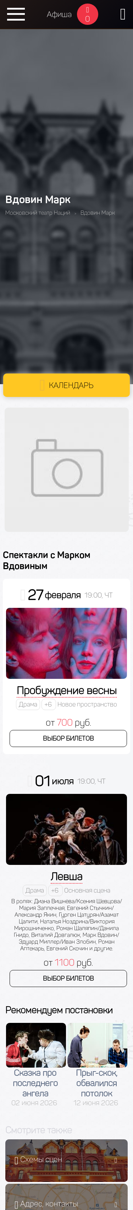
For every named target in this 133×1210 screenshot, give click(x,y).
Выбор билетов (68, 738)
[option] (36, 1065)
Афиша (59, 14)
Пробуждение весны (67, 690)
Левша (66, 876)
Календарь (71, 385)
